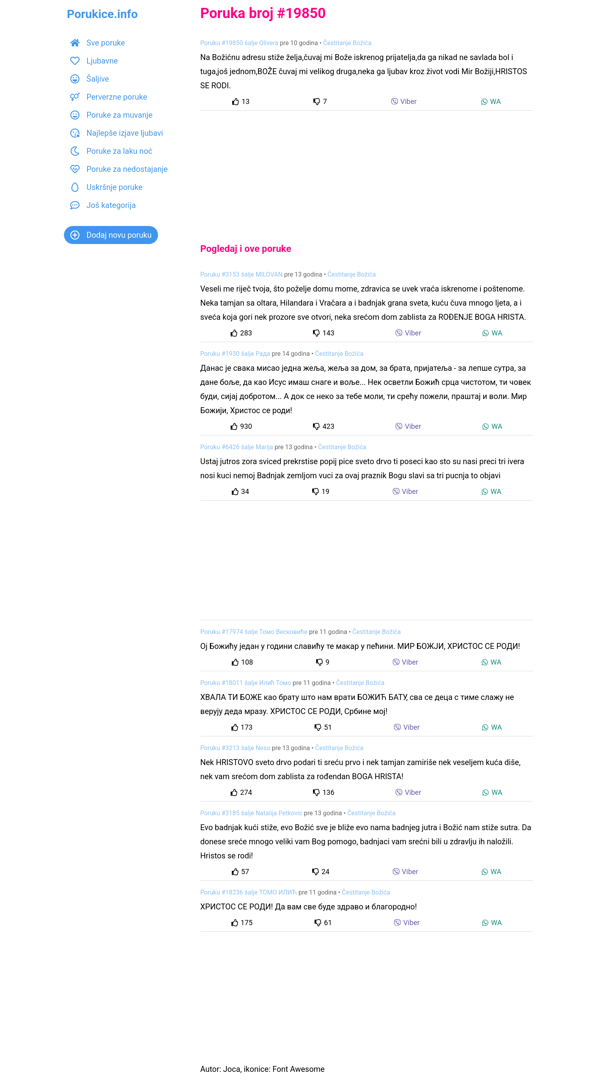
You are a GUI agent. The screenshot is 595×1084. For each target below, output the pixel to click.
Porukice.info (102, 14)
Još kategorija (103, 205)
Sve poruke (97, 42)
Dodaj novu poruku (111, 235)
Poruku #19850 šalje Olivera (239, 43)
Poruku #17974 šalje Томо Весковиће (254, 632)
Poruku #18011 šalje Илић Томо (245, 683)
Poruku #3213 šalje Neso (235, 748)
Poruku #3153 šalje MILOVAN (241, 274)
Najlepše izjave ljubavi (116, 133)
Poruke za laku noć (111, 151)
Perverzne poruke (108, 97)
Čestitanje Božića (347, 43)
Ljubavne (94, 61)
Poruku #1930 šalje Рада (235, 353)
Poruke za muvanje (111, 115)
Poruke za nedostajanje (119, 169)
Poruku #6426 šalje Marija (236, 447)
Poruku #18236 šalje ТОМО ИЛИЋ (248, 892)
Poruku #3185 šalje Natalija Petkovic (251, 813)
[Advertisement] (366, 170)
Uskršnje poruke (106, 187)
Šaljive (89, 79)
